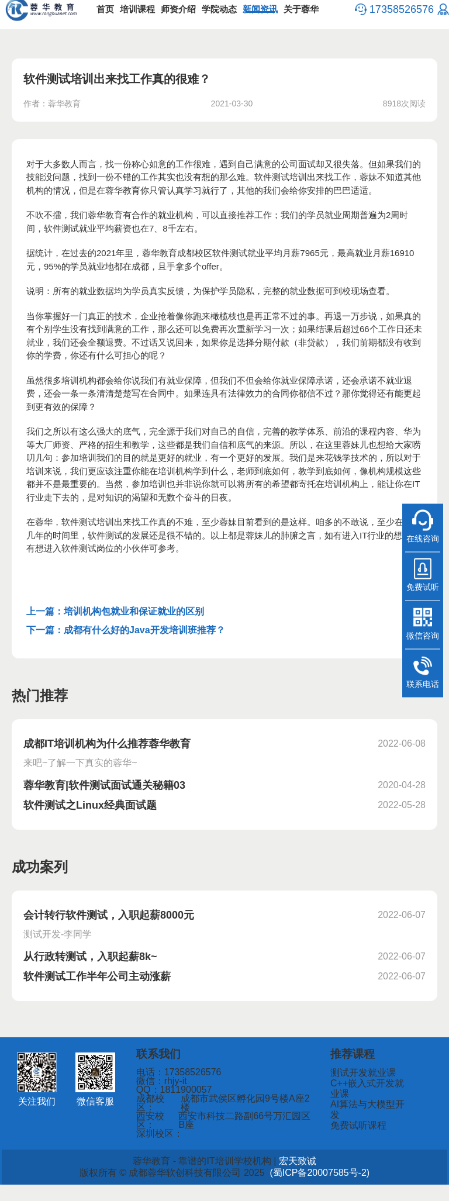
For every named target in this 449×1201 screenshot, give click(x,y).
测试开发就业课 (364, 1089)
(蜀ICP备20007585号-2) (295, 1189)
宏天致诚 (279, 1178)
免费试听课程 (360, 1131)
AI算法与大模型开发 (371, 1117)
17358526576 (396, 17)
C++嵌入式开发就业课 (375, 1103)
